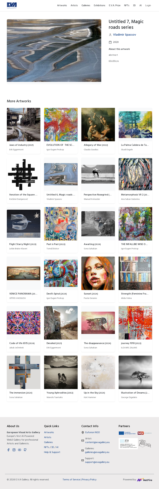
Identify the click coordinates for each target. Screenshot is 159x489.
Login (148, 6)
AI (140, 6)
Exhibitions (99, 6)
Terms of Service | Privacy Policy (79, 480)
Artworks (62, 6)
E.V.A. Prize (114, 6)
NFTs (126, 6)
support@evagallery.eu (97, 462)
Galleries (86, 6)
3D (134, 6)
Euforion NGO (92, 433)
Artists (74, 6)
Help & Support (52, 452)
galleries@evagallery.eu (97, 452)
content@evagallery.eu (97, 442)
